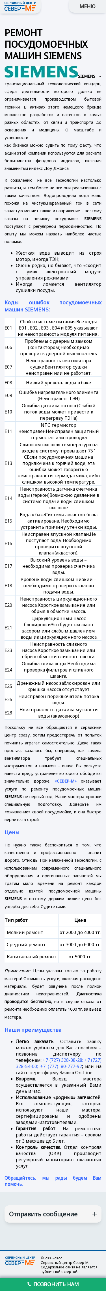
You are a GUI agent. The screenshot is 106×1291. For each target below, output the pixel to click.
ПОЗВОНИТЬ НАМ (53, 1284)
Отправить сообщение (43, 1214)
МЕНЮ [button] (87, 6)
